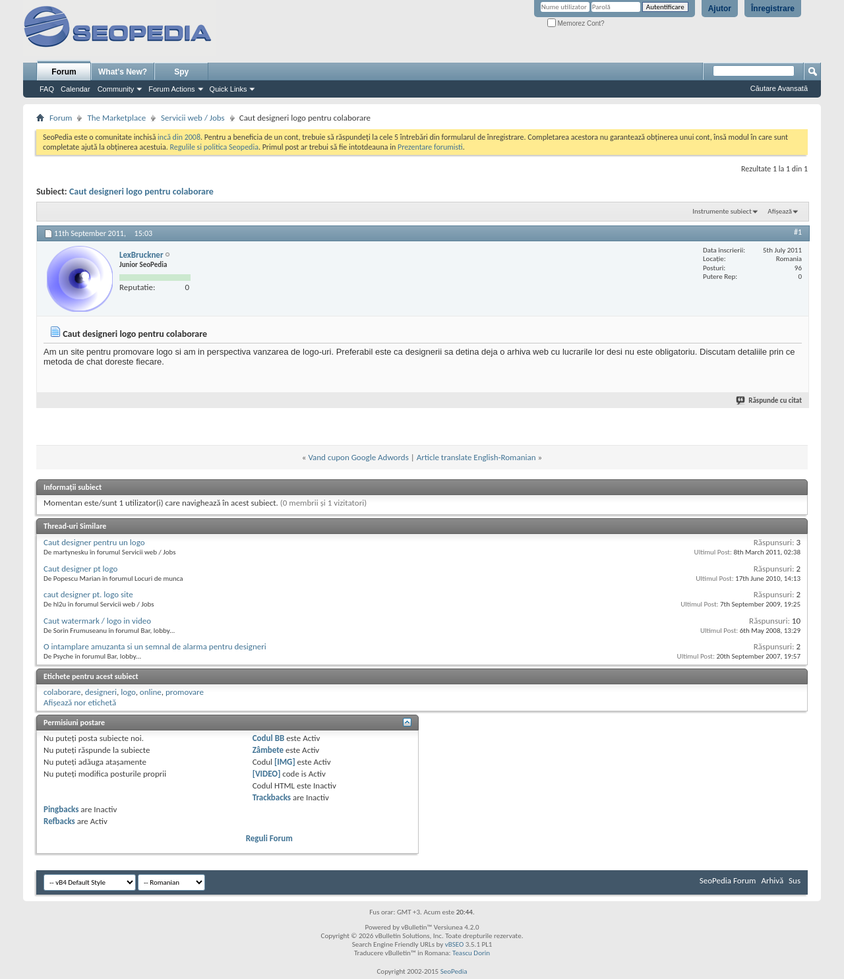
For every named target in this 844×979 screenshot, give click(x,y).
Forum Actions (171, 89)
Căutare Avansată (779, 88)
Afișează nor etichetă (80, 702)
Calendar (75, 89)
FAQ (47, 89)
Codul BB (269, 738)
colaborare (62, 692)
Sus (794, 880)
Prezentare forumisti (430, 147)
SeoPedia (453, 971)
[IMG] (284, 762)
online (151, 692)
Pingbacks (61, 809)
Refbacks (59, 821)
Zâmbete (268, 750)
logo (128, 692)
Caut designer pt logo (80, 569)
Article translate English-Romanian (476, 457)
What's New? (122, 71)
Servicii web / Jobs (193, 118)
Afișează (780, 211)
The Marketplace (116, 118)
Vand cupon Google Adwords (358, 457)
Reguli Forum (269, 838)
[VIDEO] (267, 774)
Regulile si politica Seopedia (213, 147)
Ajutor (719, 8)
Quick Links (228, 89)
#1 (798, 232)
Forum (63, 71)
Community (116, 89)
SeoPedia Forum (728, 880)
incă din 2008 (179, 137)
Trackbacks (272, 797)
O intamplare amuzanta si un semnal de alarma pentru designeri (155, 646)
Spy (181, 71)
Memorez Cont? (576, 23)
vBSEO (454, 944)
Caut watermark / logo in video (97, 621)
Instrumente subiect (722, 211)
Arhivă (772, 880)
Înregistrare (773, 8)
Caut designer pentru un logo (94, 542)
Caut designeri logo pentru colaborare (141, 191)
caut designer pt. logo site (88, 594)
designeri (101, 692)
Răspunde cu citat (769, 400)
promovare (185, 692)
